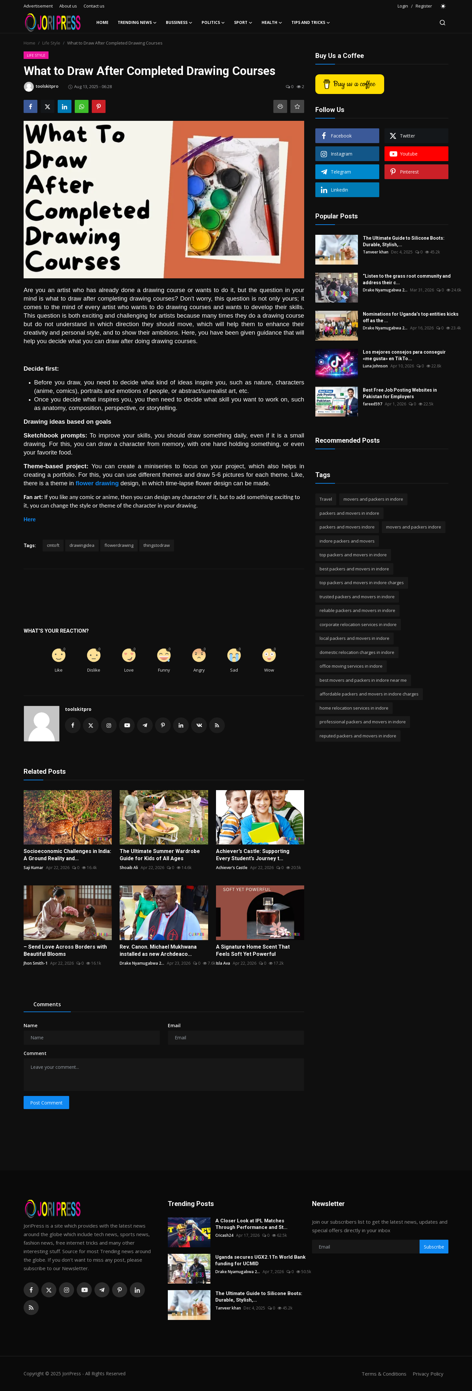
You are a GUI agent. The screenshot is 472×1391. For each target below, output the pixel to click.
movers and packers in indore (373, 499)
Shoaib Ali (129, 867)
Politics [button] (213, 22)
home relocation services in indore (354, 708)
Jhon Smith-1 (36, 963)
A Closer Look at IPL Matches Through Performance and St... (251, 1224)
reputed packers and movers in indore (358, 736)
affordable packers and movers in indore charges (369, 694)
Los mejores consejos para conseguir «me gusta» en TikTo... (404, 355)
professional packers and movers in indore (363, 722)
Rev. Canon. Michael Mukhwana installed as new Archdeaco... (158, 950)
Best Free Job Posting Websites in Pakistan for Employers (400, 393)
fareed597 (372, 404)
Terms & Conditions (384, 1373)
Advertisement (38, 6)
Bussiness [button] (179, 22)
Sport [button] (243, 22)
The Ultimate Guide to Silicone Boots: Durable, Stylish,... (403, 241)
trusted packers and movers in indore (357, 597)
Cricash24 (224, 1235)
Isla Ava (223, 963)
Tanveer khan (375, 252)
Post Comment (46, 1103)
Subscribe (434, 1247)
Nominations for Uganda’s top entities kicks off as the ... (411, 317)
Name (30, 1025)
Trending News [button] (137, 22)
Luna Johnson (375, 366)
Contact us (94, 6)
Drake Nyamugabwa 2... (142, 963)
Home (102, 22)
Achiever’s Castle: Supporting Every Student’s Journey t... (252, 855)
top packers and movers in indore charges (362, 582)
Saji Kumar (33, 867)
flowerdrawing (119, 545)
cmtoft (53, 545)
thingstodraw (157, 545)
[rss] (31, 1307)
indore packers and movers (347, 541)
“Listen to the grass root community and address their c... (407, 279)
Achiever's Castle (231, 867)
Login (403, 6)
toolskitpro (78, 709)
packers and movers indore (347, 527)
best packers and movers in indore (354, 569)
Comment (35, 1053)
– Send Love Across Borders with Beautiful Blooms (65, 950)
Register (424, 6)
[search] (442, 22)
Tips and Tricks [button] (310, 22)
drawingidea (81, 545)
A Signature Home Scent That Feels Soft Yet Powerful (253, 950)
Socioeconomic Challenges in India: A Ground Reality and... (67, 855)
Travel (326, 499)
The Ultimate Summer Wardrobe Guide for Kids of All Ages (160, 855)
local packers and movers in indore (354, 638)
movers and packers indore (413, 527)
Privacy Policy (428, 1373)
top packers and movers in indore (353, 555)
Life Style (51, 43)
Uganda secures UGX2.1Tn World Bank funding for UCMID (260, 1260)
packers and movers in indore (349, 513)
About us (68, 6)
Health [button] (272, 22)
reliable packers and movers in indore (357, 610)
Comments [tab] (47, 1004)
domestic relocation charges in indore (357, 652)
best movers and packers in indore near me (363, 680)
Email (174, 1025)
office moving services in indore (351, 666)
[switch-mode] (443, 6)
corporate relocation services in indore (358, 624)
